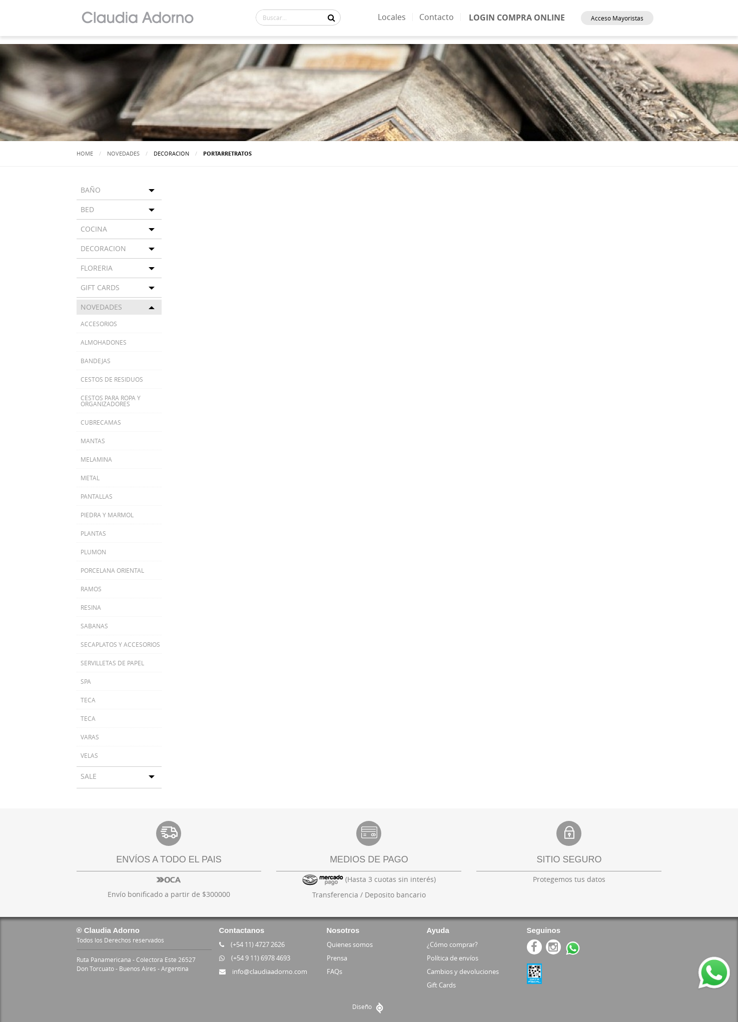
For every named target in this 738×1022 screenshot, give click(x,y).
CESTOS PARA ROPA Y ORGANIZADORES (111, 401)
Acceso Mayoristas (617, 18)
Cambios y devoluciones (463, 971)
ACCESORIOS (99, 324)
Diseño (369, 1006)
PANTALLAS (97, 496)
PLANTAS (93, 533)
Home (85, 153)
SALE (89, 776)
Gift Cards (441, 984)
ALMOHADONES (104, 342)
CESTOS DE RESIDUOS (112, 379)
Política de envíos (452, 957)
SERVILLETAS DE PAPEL (112, 663)
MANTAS (93, 441)
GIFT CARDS (100, 287)
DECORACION (103, 248)
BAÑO (91, 190)
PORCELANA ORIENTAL (112, 570)
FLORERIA (97, 268)
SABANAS (94, 626)
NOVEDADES (101, 307)
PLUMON (93, 552)
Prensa (337, 957)
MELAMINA (96, 459)
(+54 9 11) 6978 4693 (254, 957)
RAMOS (91, 589)
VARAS (90, 737)
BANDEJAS (96, 361)
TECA (88, 700)
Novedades (123, 153)
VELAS (89, 755)
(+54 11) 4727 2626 (252, 944)
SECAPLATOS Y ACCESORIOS (120, 644)
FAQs (334, 971)
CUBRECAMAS (101, 422)
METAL (90, 478)
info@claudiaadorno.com (263, 971)
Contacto (436, 17)
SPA (86, 681)
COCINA (94, 229)
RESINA (91, 607)
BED (87, 209)
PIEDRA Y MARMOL (107, 515)
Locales (392, 17)
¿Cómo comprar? (452, 944)
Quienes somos (350, 944)
